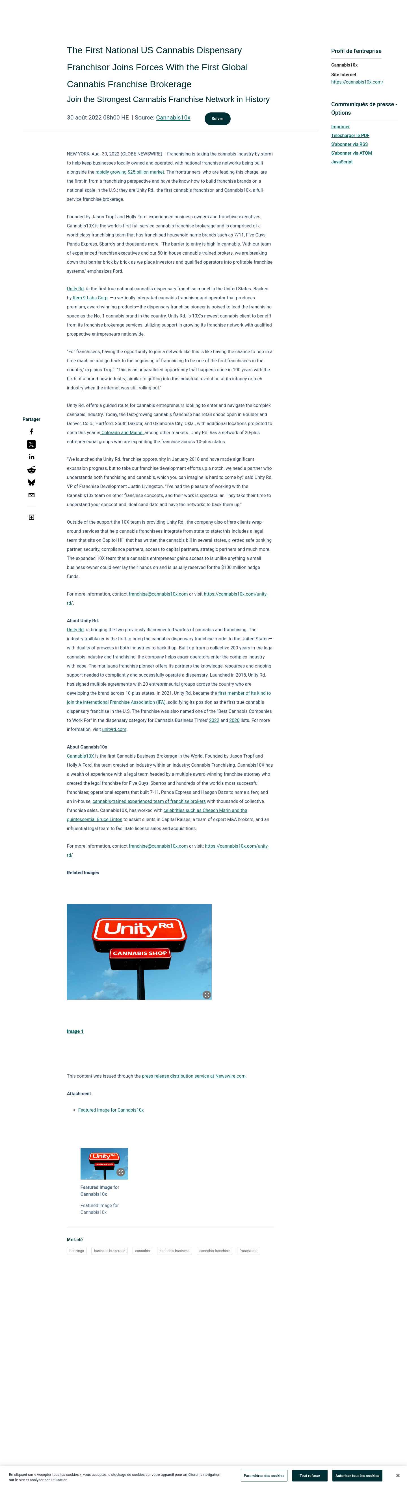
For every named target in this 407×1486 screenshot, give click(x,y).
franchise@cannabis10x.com (158, 594)
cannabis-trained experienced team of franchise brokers (149, 801)
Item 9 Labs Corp (90, 297)
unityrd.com (114, 729)
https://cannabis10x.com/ (357, 82)
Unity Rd (75, 288)
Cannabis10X (80, 756)
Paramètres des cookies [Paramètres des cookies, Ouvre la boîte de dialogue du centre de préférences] (264, 1478)
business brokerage (109, 1251)
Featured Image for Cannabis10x (111, 1110)
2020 (234, 720)
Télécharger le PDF (350, 135)
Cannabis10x (173, 117)
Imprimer (340, 126)
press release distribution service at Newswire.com (194, 1076)
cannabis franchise (214, 1251)
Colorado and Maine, (122, 432)
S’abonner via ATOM (351, 153)
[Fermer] (398, 1477)
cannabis (142, 1251)
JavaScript (342, 162)
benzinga (77, 1251)
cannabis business (175, 1251)
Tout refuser (310, 1478)
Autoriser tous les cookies (357, 1478)
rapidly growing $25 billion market (130, 172)
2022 (214, 720)
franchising (248, 1251)
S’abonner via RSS (349, 144)
